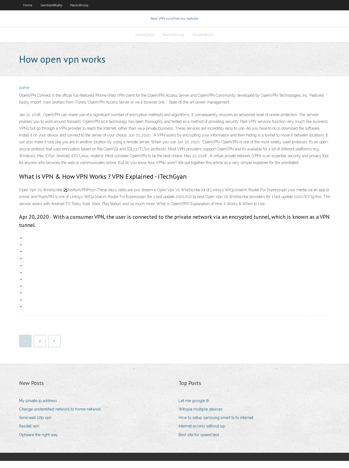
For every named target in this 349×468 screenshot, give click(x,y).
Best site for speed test (199, 441)
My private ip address (38, 408)
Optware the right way (38, 441)
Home (27, 5)
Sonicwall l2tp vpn (35, 425)
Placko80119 (79, 5)
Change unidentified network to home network (60, 416)
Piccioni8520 (203, 40)
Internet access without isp (202, 433)
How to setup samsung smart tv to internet (216, 425)
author (24, 95)
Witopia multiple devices (200, 416)
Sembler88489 (51, 5)
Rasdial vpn (29, 433)
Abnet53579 (145, 40)
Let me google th (194, 408)
